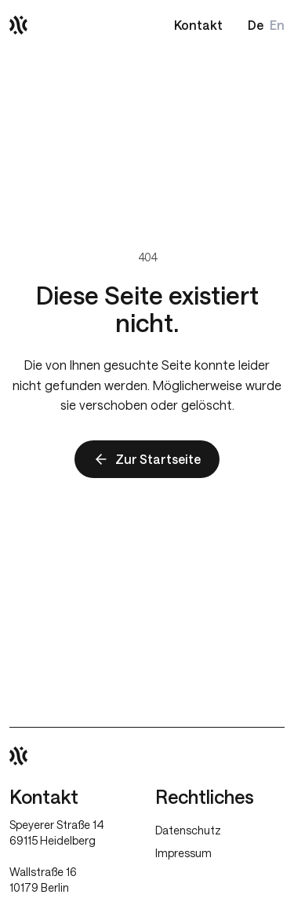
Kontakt (198, 24)
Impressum (183, 853)
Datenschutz (188, 830)
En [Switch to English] (277, 24)
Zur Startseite (147, 459)
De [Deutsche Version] (255, 24)
